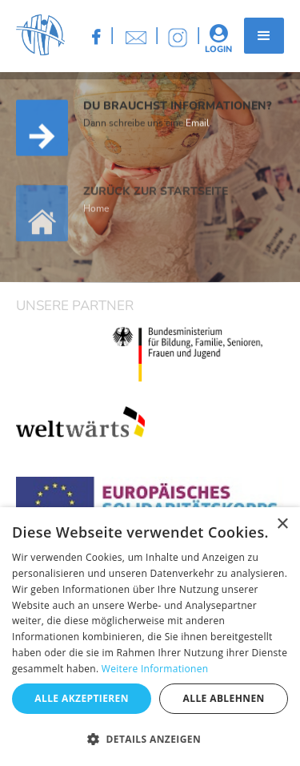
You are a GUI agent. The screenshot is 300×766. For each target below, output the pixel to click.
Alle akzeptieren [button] (81, 698)
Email (198, 124)
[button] (264, 36)
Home (96, 216)
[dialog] (150, 636)
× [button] (282, 524)
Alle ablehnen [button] (224, 698)
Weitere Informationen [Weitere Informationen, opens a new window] (155, 668)
